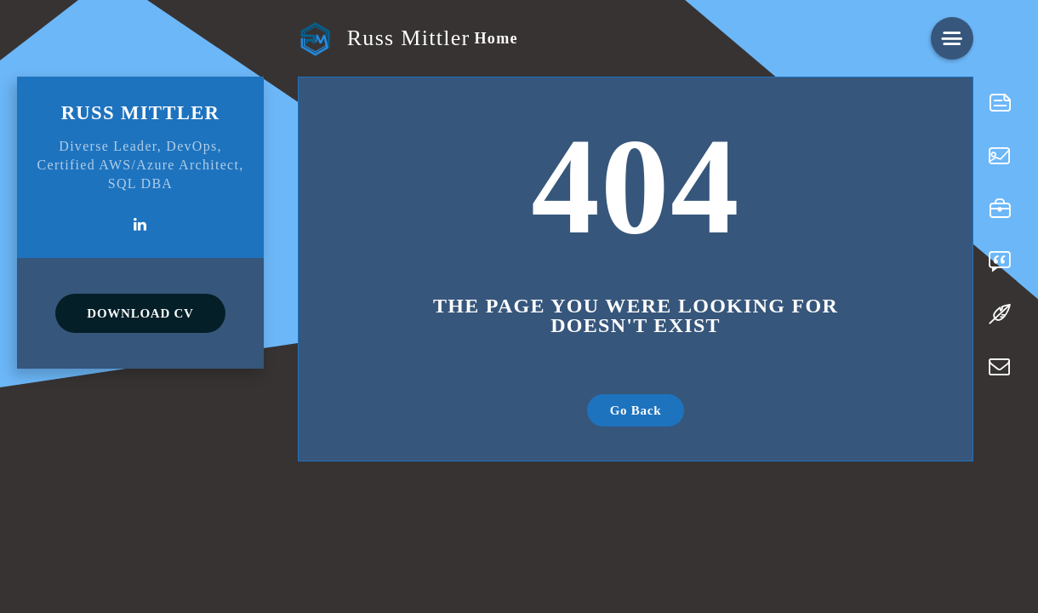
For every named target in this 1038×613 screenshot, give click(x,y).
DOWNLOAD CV (140, 313)
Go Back (636, 410)
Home (495, 38)
